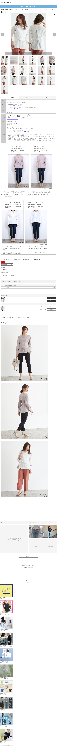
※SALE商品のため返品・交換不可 (9, 285)
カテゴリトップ (8, 9)
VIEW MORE (28, 392)
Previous (2, 34)
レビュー (47, 97)
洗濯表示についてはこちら (12, 119)
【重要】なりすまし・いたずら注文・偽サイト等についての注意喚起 (16, 317)
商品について (23, 131)
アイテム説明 (28, 97)
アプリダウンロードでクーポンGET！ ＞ (28, 6)
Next (54, 34)
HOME (2, 9)
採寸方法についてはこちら (12, 108)
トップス (15, 9)
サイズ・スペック (10, 97)
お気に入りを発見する (28, 351)
